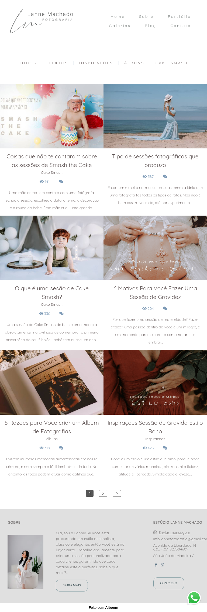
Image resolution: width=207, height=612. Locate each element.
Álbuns (134, 63)
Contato (180, 25)
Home (118, 16)
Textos (58, 63)
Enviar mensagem (174, 532)
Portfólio (179, 16)
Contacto (168, 583)
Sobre (146, 16)
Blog (150, 25)
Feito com (103, 608)
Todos (27, 63)
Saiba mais (72, 585)
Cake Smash (172, 63)
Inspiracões (96, 63)
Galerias (120, 25)
